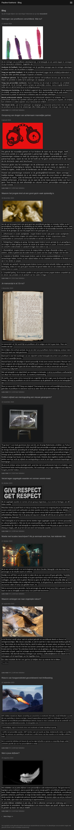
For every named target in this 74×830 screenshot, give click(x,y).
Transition (5, 663)
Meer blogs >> (8, 816)
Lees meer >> (6, 110)
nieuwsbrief (43, 14)
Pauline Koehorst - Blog (12, 3)
